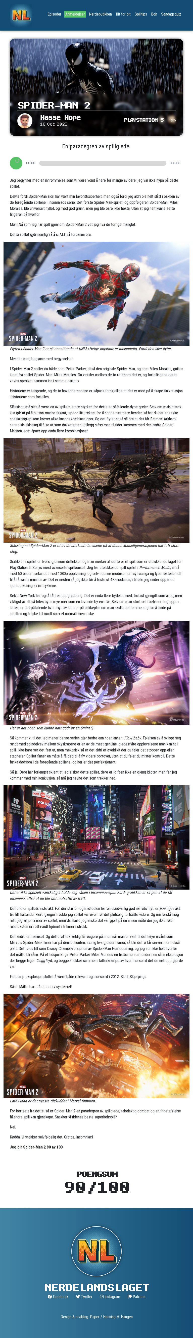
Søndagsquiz (171, 14)
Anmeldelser (75, 14)
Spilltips (141, 14)
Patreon (136, 1296)
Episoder (54, 14)
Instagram (110, 1296)
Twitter (84, 1296)
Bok (154, 14)
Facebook (58, 1296)
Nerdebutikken (100, 14)
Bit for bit (123, 14)
